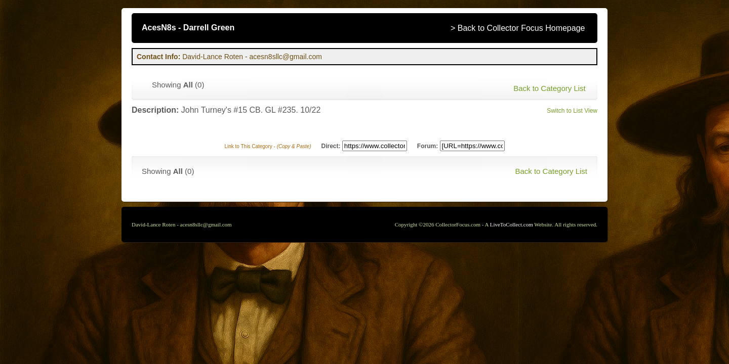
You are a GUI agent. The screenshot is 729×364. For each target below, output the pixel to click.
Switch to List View (572, 110)
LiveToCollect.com (511, 224)
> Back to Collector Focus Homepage (518, 28)
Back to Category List (549, 88)
